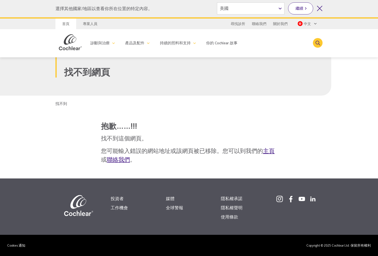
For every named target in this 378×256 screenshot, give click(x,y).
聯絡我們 (259, 24)
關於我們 (280, 24)
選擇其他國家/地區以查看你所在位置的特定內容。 (103, 8)
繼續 (299, 8)
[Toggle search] (318, 43)
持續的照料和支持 (175, 43)
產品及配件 (134, 43)
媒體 (170, 198)
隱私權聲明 (232, 207)
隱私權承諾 (232, 198)
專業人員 (90, 24)
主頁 (269, 150)
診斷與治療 (100, 43)
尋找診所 (238, 24)
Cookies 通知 (16, 245)
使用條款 (229, 216)
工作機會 (119, 207)
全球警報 (174, 207)
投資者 (117, 198)
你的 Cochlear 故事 (221, 43)
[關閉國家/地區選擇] (320, 8)
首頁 (65, 24)
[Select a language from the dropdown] (307, 24)
